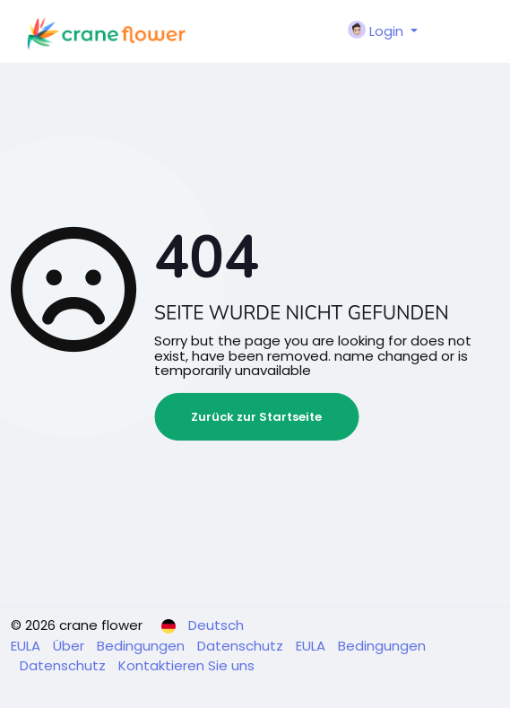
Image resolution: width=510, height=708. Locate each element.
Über (70, 645)
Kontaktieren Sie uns (186, 665)
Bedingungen (142, 645)
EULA (27, 645)
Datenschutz (242, 645)
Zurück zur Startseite (256, 416)
